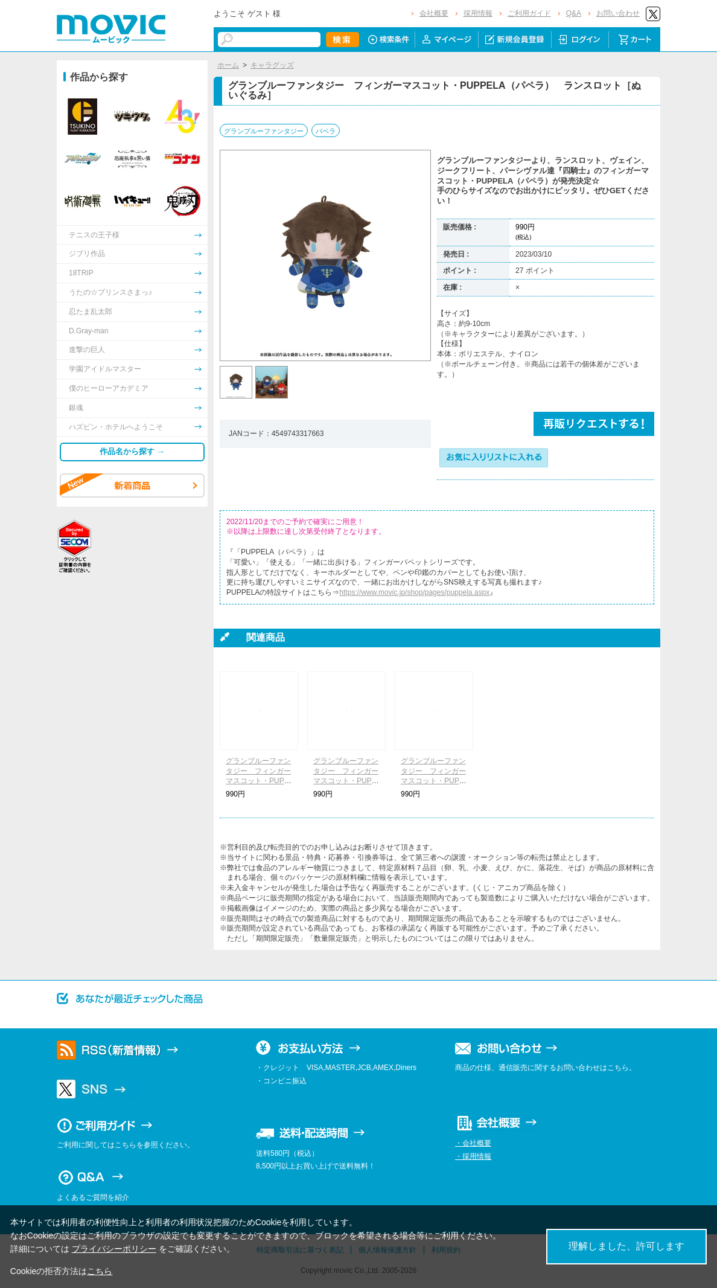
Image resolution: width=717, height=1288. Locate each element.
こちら (99, 1271)
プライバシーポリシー (114, 1249)
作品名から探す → (132, 451)
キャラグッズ (272, 65)
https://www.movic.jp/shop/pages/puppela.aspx (414, 592)
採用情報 (478, 13)
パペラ (326, 131)
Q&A (573, 13)
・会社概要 (473, 1143)
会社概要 (433, 13)
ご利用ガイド (529, 13)
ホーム (228, 65)
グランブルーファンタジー (264, 131)
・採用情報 (473, 1156)
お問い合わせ (618, 13)
